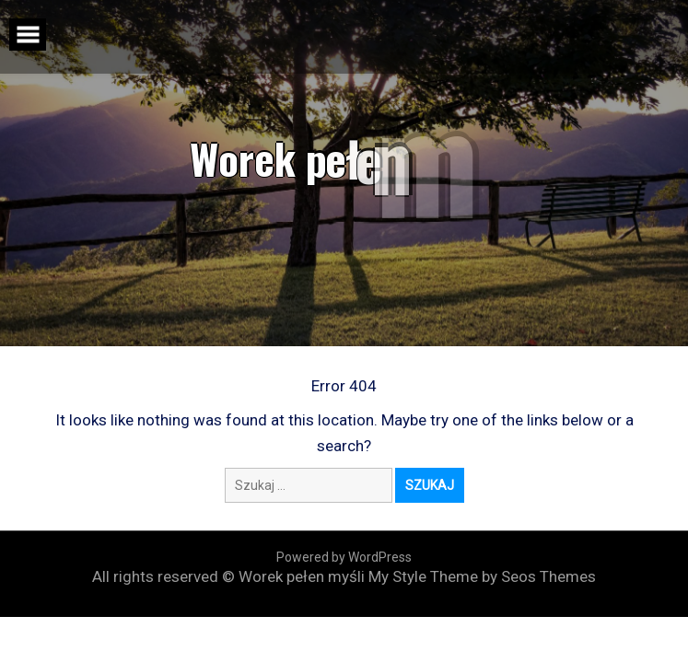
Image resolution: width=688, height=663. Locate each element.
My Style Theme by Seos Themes (482, 576)
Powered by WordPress (344, 557)
